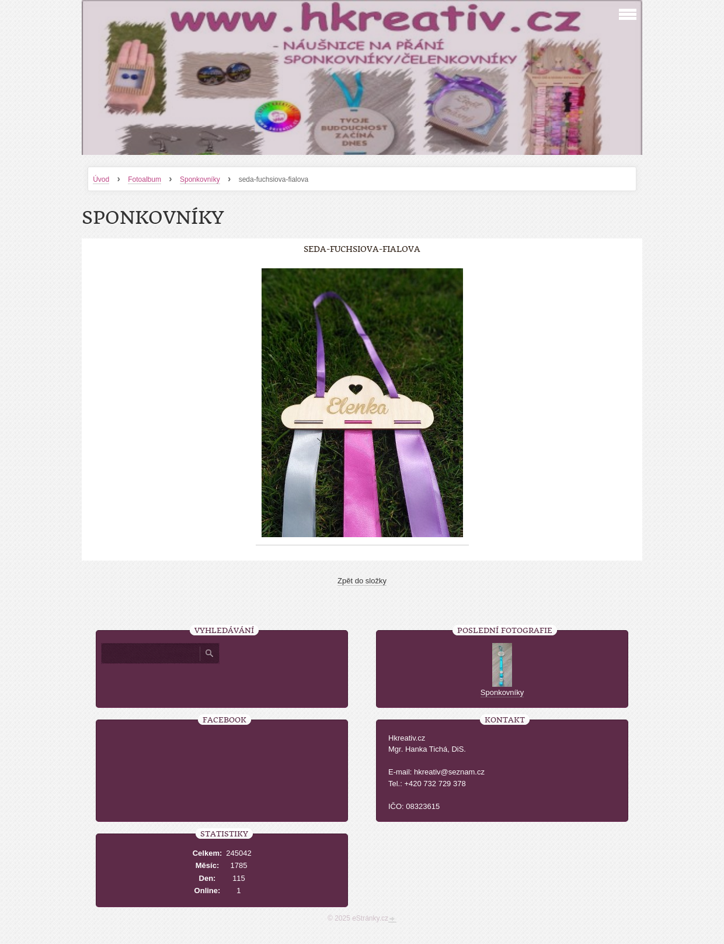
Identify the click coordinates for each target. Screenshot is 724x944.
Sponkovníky (200, 179)
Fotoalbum (144, 179)
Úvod (101, 179)
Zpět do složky (362, 580)
